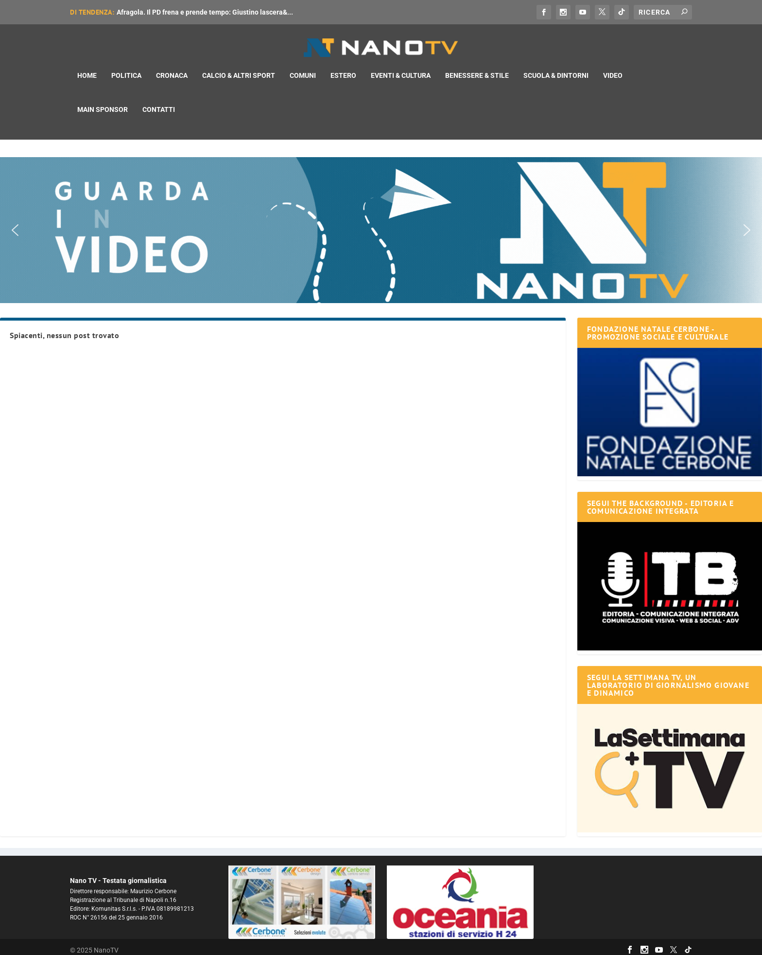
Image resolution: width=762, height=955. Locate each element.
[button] (381, 224)
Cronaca (172, 67)
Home (87, 67)
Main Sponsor (102, 101)
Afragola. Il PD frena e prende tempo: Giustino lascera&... (205, 12)
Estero (343, 67)
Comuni (303, 67)
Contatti (158, 101)
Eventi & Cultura (401, 67)
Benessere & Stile (477, 67)
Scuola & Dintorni (556, 67)
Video (613, 67)
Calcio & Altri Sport (238, 67)
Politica (126, 67)
